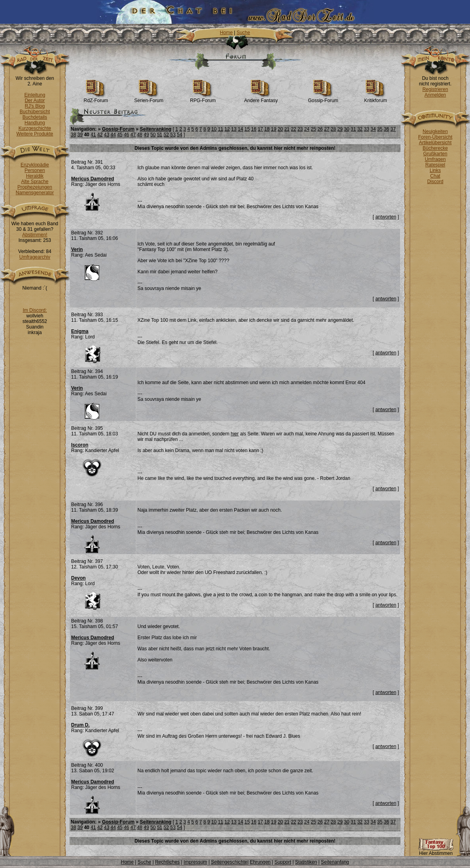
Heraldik (34, 176)
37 (393, 129)
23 (300, 129)
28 (333, 129)
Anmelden (435, 95)
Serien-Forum (148, 98)
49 (146, 134)
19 (273, 129)
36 (386, 129)
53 (173, 134)
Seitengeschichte (229, 862)
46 (126, 134)
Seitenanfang (335, 862)
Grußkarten (435, 154)
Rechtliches (167, 862)
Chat (435, 176)
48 (139, 134)
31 (353, 129)
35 (379, 129)
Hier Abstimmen (435, 851)
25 (313, 129)
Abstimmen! (34, 235)
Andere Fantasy (261, 98)
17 (260, 129)
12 (227, 129)
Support (283, 862)
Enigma (79, 331)
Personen (35, 170)
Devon (78, 578)
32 (359, 129)
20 (280, 129)
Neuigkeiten (435, 131)
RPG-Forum (203, 98)
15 (247, 129)
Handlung (35, 123)
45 (119, 134)
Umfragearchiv (34, 257)
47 (132, 134)
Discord (435, 181)
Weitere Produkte (34, 134)
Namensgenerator (34, 192)
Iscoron (79, 445)
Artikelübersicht (435, 142)
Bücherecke (435, 148)
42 (100, 134)
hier (235, 434)
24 (306, 129)
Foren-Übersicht (435, 137)
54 (179, 134)
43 (106, 134)
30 (346, 129)
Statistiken (306, 862)
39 (80, 134)
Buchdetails (34, 117)
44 (113, 134)
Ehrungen (260, 862)
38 (73, 134)
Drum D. (80, 725)
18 (266, 129)
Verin (77, 249)
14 (240, 129)
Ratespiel (435, 165)
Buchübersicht (34, 111)
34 (373, 129)
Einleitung (34, 95)
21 (286, 129)
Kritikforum (375, 98)
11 (220, 129)
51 (159, 134)
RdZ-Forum (96, 98)
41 (93, 134)
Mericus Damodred (92, 179)
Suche (243, 32)
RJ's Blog (34, 106)
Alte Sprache (34, 181)
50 (152, 134)
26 (320, 129)
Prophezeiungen (34, 187)
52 (166, 134)
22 (293, 129)
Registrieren (435, 89)
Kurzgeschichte (34, 128)
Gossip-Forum (323, 98)
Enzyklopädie (35, 165)
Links (435, 170)
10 (214, 129)
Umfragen (435, 159)
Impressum (195, 862)
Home (226, 32)
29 (339, 129)
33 (366, 129)
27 (326, 129)
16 (253, 129)
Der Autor (35, 100)
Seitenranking (155, 129)
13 (233, 129)
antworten (386, 217)
